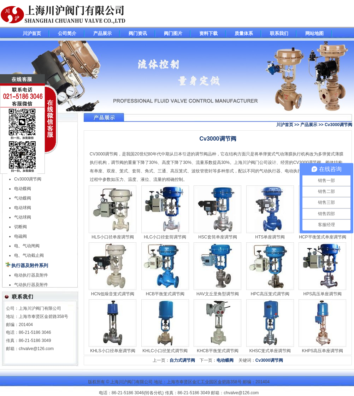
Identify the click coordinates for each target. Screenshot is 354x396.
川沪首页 (32, 33)
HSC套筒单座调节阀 (217, 237)
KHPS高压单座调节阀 (322, 350)
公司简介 (67, 33)
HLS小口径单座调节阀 (113, 237)
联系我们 (279, 33)
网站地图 (314, 33)
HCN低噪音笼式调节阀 (112, 293)
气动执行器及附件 (31, 284)
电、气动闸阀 (27, 245)
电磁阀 (20, 236)
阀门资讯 (138, 33)
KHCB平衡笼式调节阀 (217, 350)
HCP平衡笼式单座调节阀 (322, 237)
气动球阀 (22, 217)
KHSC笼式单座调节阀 (270, 350)
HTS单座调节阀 (270, 237)
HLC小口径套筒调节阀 (165, 237)
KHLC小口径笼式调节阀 (165, 350)
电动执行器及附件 (31, 275)
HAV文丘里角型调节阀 (217, 293)
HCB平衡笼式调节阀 (165, 293)
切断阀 (20, 226)
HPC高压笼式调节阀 (270, 293)
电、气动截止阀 (29, 255)
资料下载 (208, 33)
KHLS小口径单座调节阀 (112, 350)
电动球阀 (22, 207)
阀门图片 (173, 33)
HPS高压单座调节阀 (322, 293)
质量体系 (244, 33)
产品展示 (102, 33)
